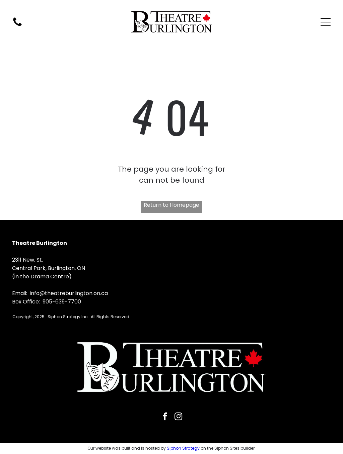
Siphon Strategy (183, 448)
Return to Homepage (171, 205)
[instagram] (178, 417)
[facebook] (165, 417)
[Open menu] (326, 22)
